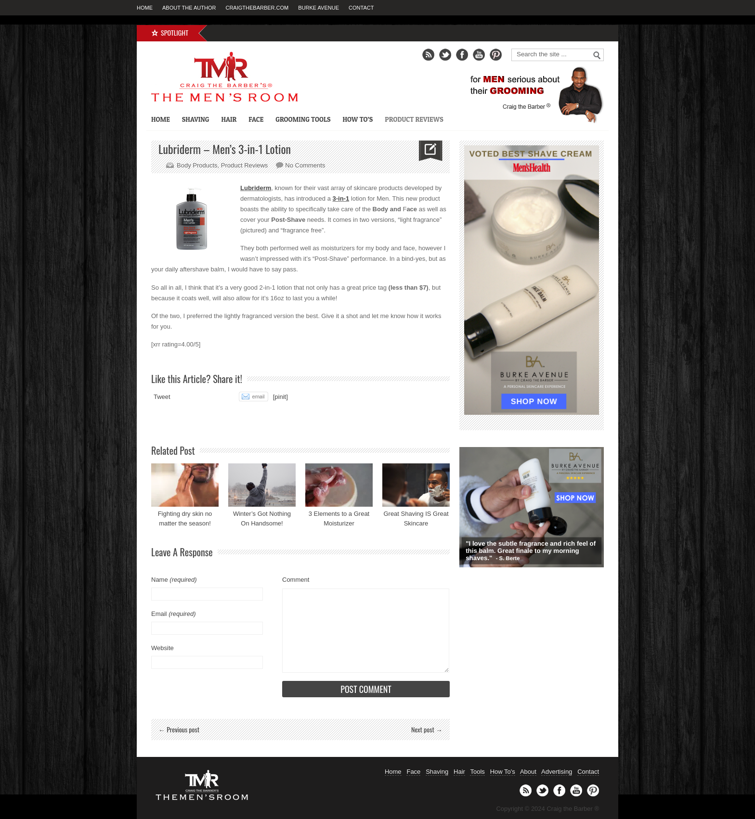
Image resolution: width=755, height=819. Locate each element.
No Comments (305, 165)
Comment (295, 579)
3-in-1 (341, 198)
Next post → (427, 729)
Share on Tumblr (219, 396)
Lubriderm (255, 188)
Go (597, 55)
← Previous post (178, 729)
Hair (228, 119)
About (528, 771)
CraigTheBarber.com (256, 8)
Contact (361, 8)
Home (145, 8)
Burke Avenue (318, 8)
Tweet (162, 396)
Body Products (197, 165)
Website (162, 648)
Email (173, 613)
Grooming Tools (302, 119)
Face (255, 119)
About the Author (189, 8)
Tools (477, 771)
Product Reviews (414, 119)
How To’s (357, 119)
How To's (502, 771)
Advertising (556, 771)
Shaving (195, 119)
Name (174, 579)
